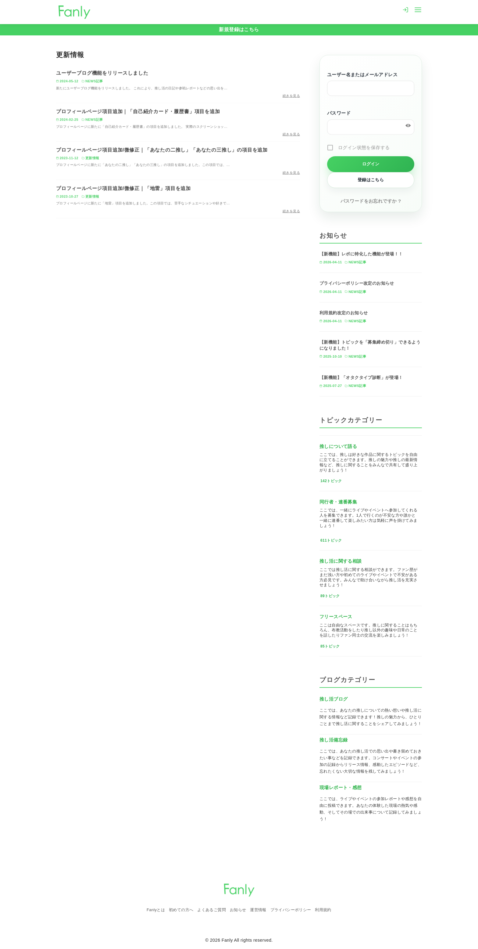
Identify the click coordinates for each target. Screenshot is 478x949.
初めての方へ (181, 910)
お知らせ (238, 910)
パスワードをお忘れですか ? (371, 201)
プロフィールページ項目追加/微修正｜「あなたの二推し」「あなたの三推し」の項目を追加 (162, 150)
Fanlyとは (156, 910)
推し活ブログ (333, 699)
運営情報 (258, 910)
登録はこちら (371, 179)
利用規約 (323, 910)
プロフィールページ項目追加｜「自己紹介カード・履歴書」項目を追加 (138, 112)
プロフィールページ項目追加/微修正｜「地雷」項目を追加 (123, 189)
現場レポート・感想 (340, 787)
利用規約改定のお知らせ (343, 312)
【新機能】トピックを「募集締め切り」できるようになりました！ (369, 345)
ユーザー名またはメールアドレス (362, 75)
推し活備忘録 (333, 739)
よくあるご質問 (211, 910)
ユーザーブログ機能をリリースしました (102, 74)
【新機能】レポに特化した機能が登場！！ (361, 253)
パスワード (339, 114)
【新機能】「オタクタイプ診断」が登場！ (361, 377)
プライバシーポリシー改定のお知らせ (356, 283)
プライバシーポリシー (290, 910)
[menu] (418, 9)
